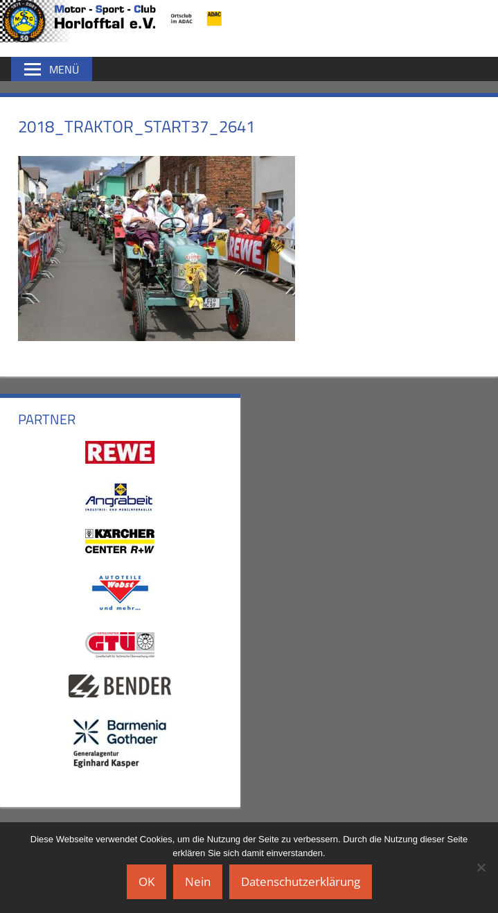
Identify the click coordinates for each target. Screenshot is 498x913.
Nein (198, 881)
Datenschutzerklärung (300, 881)
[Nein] (481, 867)
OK (146, 881)
